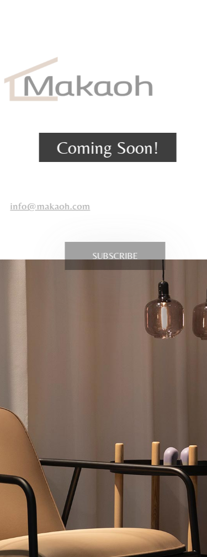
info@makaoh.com (46, 206)
